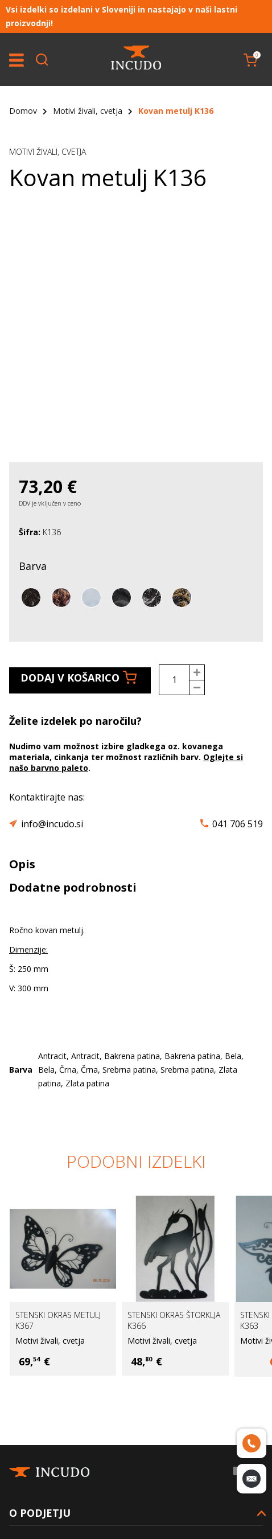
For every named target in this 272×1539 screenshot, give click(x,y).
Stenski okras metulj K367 (58, 1320)
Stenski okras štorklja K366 (173, 1320)
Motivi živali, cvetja (87, 110)
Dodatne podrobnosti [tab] (73, 887)
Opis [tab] (22, 864)
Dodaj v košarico (78, 677)
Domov (23, 110)
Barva (33, 566)
